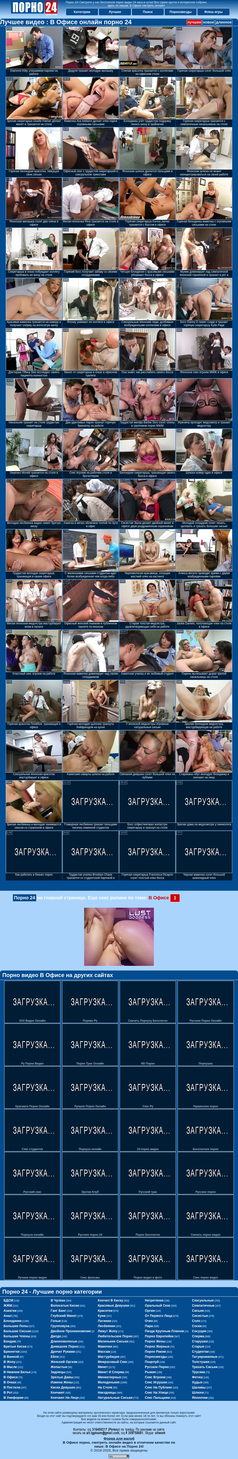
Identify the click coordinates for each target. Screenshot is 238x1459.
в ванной (11, 1357)
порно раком (155, 1351)
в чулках (58, 1300)
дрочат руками (63, 1351)
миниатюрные (109, 1377)
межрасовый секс (112, 1362)
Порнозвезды (181, 12)
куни (102, 1316)
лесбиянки (106, 1326)
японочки (200, 1397)
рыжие (150, 1372)
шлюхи (198, 1392)
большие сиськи (17, 1331)
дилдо (56, 1336)
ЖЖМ (7, 1305)
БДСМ (8, 1300)
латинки (104, 1321)
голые (56, 1321)
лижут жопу (107, 1331)
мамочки (105, 1346)
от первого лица (158, 1316)
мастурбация (108, 1357)
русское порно (157, 1367)
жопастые (59, 1367)
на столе (105, 1387)
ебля (55, 1357)
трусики (198, 1372)
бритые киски (14, 1346)
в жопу (9, 1362)
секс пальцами (157, 1397)
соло (196, 1321)
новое (208, 22)
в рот (7, 1392)
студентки (200, 1351)
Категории (82, 12)
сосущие (199, 1331)
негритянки (154, 1300)
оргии (150, 1310)
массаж (104, 1351)
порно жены (155, 1341)
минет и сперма (111, 1372)
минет (103, 1367)
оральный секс (157, 1305)
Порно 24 (24, 897)
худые (197, 1382)
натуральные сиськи (115, 1397)
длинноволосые (64, 1341)
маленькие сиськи (113, 1341)
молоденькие (109, 1382)
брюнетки (11, 1351)
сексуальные (203, 1300)
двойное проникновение (71, 1331)
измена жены (62, 1382)
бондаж (9, 1341)
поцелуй (152, 1362)
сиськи (198, 1310)
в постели (11, 1387)
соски (197, 1326)
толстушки (200, 1362)
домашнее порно (65, 1346)
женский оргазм (64, 1362)
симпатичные (203, 1305)
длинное (224, 22)
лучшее (194, 22)
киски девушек (63, 1387)
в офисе (10, 1377)
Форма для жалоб (118, 1438)
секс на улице (156, 1392)
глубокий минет (64, 1316)
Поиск (148, 12)
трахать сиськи (205, 1367)
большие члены (16, 1336)
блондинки (12, 1321)
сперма (198, 1336)
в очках (10, 1382)
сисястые (200, 1316)
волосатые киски (65, 1305)
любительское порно (115, 1336)
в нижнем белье (16, 1372)
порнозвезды (156, 1357)
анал (7, 1316)
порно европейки (159, 1336)
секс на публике (158, 1387)
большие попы (15, 1326)
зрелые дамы (62, 1377)
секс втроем (155, 1377)
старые (198, 1346)
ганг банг (58, 1310)
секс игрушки (156, 1382)
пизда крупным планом (164, 1331)
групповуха (60, 1326)
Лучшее (115, 12)
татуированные (205, 1357)
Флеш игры (213, 12)
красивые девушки (113, 1305)
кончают (58, 1392)
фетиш (197, 1377)
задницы (58, 1372)
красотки (105, 1310)
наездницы (107, 1392)
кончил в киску (110, 1300)
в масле (10, 1367)
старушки (200, 1341)
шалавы (199, 1387)
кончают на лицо (65, 1397)
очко (149, 1321)
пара (149, 1326)
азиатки (10, 1310)
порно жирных (157, 1346)
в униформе (13, 1397)
